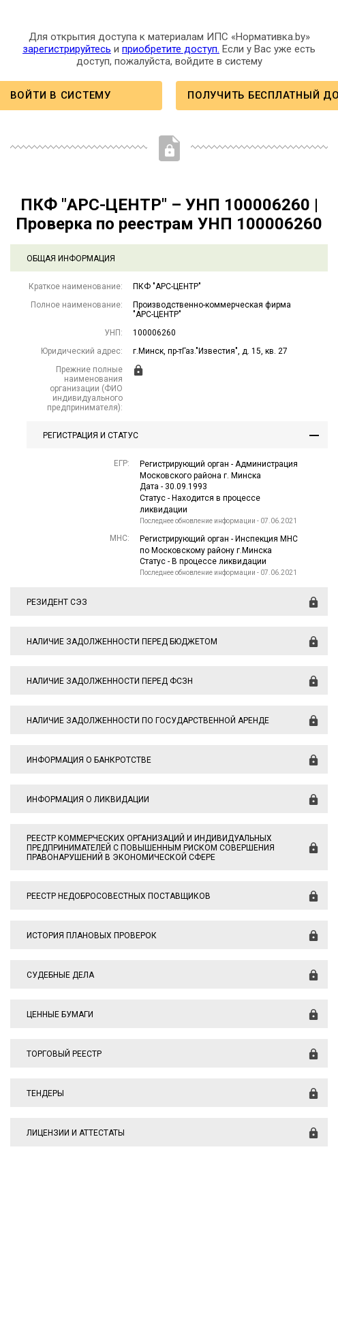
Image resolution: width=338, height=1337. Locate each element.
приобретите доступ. (170, 49)
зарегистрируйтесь (66, 49)
